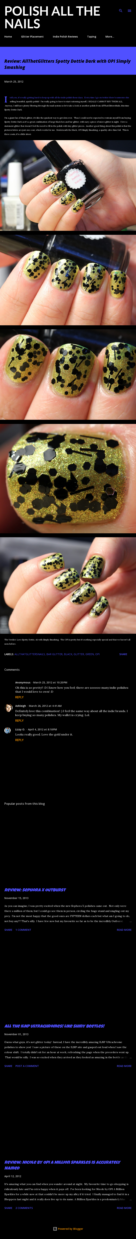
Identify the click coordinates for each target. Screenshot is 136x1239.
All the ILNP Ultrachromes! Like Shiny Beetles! (54, 1026)
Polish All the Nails (52, 17)
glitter (79, 654)
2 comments (24, 1208)
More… (109, 36)
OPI (97, 654)
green (89, 654)
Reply (19, 697)
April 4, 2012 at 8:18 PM (42, 729)
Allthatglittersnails (30, 654)
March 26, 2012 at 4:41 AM (45, 706)
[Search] (121, 6)
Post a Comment (27, 1066)
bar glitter (54, 654)
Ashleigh (20, 706)
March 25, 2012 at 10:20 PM (50, 682)
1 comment (23, 929)
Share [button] (123, 654)
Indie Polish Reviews (65, 36)
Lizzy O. (20, 729)
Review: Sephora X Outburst (34, 890)
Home (8, 36)
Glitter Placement (32, 36)
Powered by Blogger (68, 1228)
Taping (91, 36)
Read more (124, 929)
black (68, 654)
